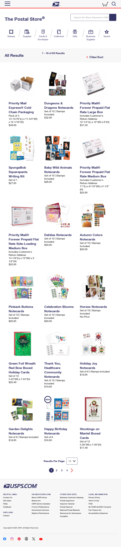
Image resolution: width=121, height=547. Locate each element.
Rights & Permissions (40, 513)
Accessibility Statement (98, 513)
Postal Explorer (66, 507)
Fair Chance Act (95, 510)
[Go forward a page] (72, 470)
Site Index (7, 501)
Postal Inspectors (67, 501)
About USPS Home (39, 497)
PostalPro (64, 516)
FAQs (5, 504)
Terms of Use (94, 501)
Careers (6, 515)
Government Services (40, 510)
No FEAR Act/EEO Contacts (100, 507)
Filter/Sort (96, 57)
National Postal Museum (70, 510)
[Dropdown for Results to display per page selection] (72, 461)
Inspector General (67, 504)
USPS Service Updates (41, 504)
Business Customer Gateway (72, 497)
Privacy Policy (94, 497)
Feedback (7, 507)
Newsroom (36, 501)
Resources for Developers (70, 513)
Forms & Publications (40, 507)
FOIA (90, 504)
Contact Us (7, 497)
